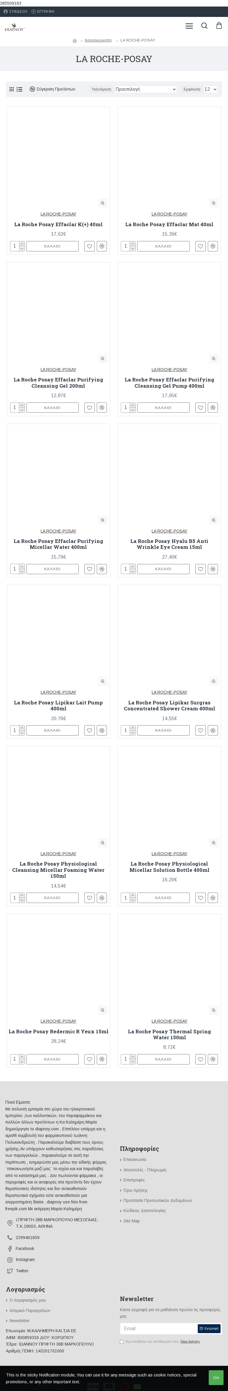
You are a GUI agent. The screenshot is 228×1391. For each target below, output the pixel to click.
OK (216, 1378)
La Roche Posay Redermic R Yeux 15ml (59, 1031)
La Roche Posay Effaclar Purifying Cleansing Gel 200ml (58, 383)
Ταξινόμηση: (102, 89)
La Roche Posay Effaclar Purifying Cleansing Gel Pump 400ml (169, 383)
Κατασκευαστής (98, 40)
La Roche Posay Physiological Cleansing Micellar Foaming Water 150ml (58, 870)
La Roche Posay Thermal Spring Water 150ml (169, 1035)
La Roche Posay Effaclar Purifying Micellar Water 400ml (58, 544)
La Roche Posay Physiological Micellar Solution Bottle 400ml (169, 867)
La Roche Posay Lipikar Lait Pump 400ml (58, 706)
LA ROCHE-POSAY (58, 214)
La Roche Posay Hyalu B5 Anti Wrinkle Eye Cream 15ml (169, 544)
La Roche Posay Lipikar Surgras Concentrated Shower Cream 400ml (169, 706)
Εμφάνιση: (192, 89)
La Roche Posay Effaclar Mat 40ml (169, 224)
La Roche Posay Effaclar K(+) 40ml (58, 224)
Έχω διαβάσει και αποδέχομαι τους (160, 1341)
